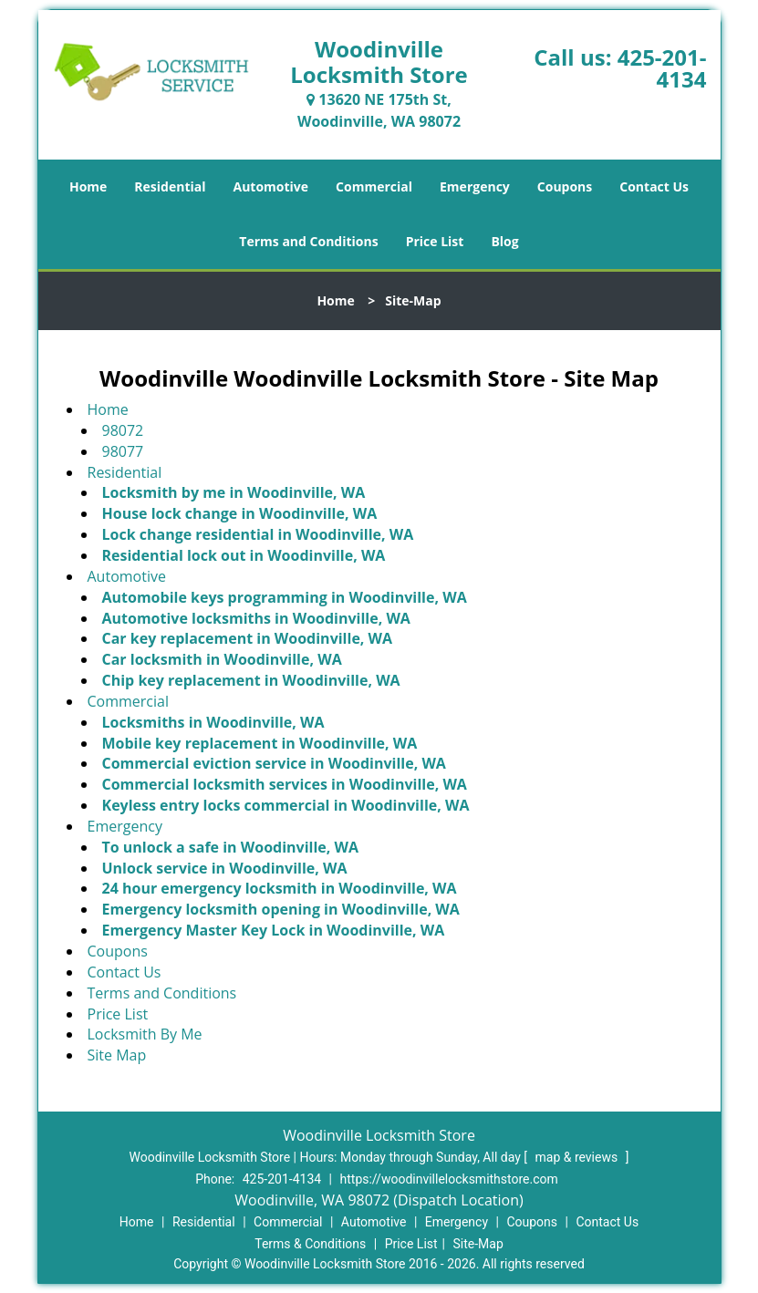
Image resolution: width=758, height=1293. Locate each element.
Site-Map (478, 1243)
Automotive (271, 186)
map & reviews (577, 1157)
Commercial (374, 186)
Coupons (564, 186)
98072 (123, 430)
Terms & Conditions (310, 1243)
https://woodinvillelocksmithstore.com (449, 1179)
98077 (123, 451)
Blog (504, 241)
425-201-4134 (662, 68)
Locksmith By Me (145, 1034)
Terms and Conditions (308, 241)
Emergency (475, 186)
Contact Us (654, 186)
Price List (435, 241)
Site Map (117, 1055)
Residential (169, 186)
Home (88, 186)
